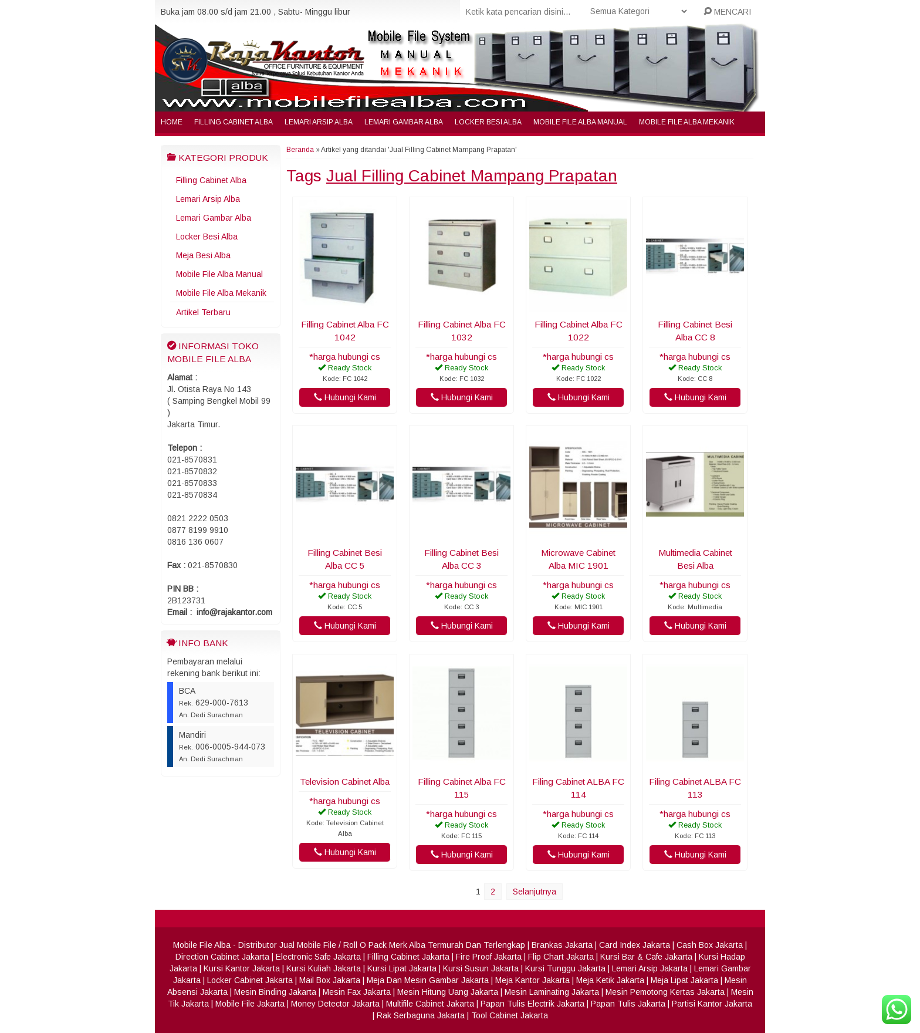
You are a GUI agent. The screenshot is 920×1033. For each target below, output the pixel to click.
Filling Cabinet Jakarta (408, 956)
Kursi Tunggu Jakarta (565, 968)
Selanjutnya (534, 891)
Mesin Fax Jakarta (357, 992)
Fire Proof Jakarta (489, 956)
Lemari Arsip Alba (319, 122)
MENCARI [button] (727, 11)
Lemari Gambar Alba (403, 122)
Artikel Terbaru (203, 312)
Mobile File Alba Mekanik (687, 122)
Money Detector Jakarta (335, 1003)
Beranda (300, 150)
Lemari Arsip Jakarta (650, 968)
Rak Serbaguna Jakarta (421, 1015)
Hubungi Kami (345, 397)
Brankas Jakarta (562, 945)
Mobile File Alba (202, 945)
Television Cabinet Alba (345, 781)
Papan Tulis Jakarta (628, 1003)
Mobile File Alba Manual (580, 122)
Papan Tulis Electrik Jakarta (532, 1003)
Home (171, 122)
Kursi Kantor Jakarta (242, 968)
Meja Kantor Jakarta (532, 980)
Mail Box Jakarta (329, 980)
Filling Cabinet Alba (233, 122)
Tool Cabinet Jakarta (509, 1015)
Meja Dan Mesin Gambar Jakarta (428, 980)
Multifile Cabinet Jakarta (430, 1003)
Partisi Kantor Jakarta (712, 1003)
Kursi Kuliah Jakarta (323, 968)
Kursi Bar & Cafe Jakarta (646, 956)
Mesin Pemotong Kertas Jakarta (665, 992)
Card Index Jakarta (634, 945)
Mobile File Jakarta (250, 1003)
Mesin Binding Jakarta (275, 992)
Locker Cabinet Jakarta (250, 980)
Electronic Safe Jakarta (318, 956)
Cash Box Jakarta (710, 945)
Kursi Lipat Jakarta (402, 968)
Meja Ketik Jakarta (610, 980)
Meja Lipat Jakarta (684, 980)
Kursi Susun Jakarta (481, 968)
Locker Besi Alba (488, 122)
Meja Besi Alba (203, 255)
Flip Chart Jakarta (561, 956)
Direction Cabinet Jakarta (222, 956)
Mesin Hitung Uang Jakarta (447, 992)
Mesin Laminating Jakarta (552, 992)
